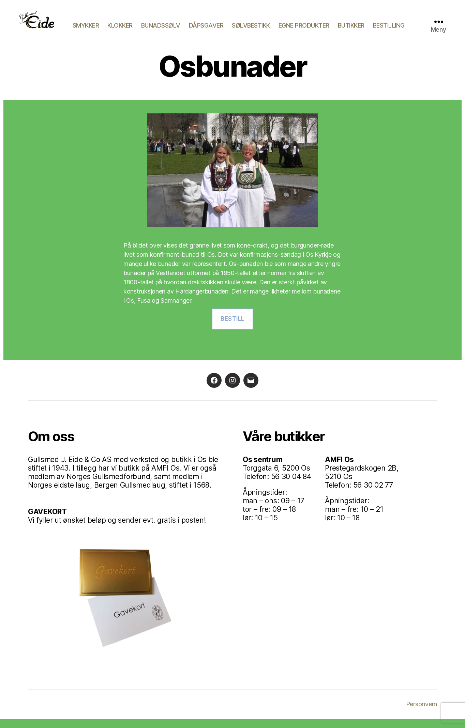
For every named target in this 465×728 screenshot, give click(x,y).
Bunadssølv (201, 24)
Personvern (421, 712)
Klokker (160, 24)
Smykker (126, 24)
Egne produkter (344, 24)
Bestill (232, 328)
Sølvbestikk (291, 24)
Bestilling (389, 34)
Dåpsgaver (246, 24)
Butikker (391, 24)
